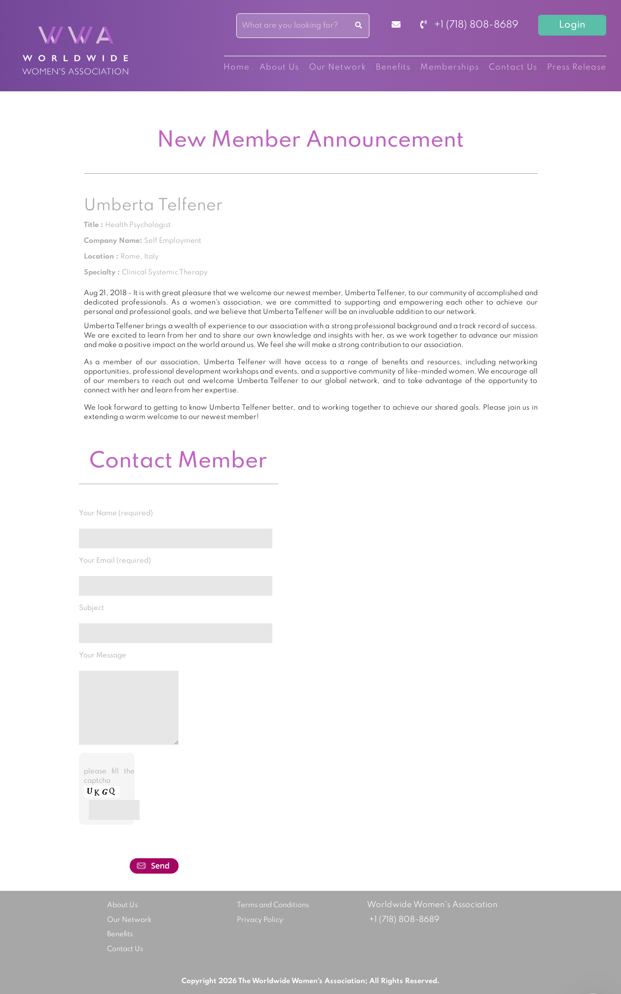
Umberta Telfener (153, 205)
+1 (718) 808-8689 (469, 25)
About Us (279, 67)
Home (236, 67)
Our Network (337, 67)
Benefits (393, 67)
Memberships (449, 67)
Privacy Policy (260, 920)
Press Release (576, 67)
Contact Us (513, 67)
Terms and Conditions (273, 905)
